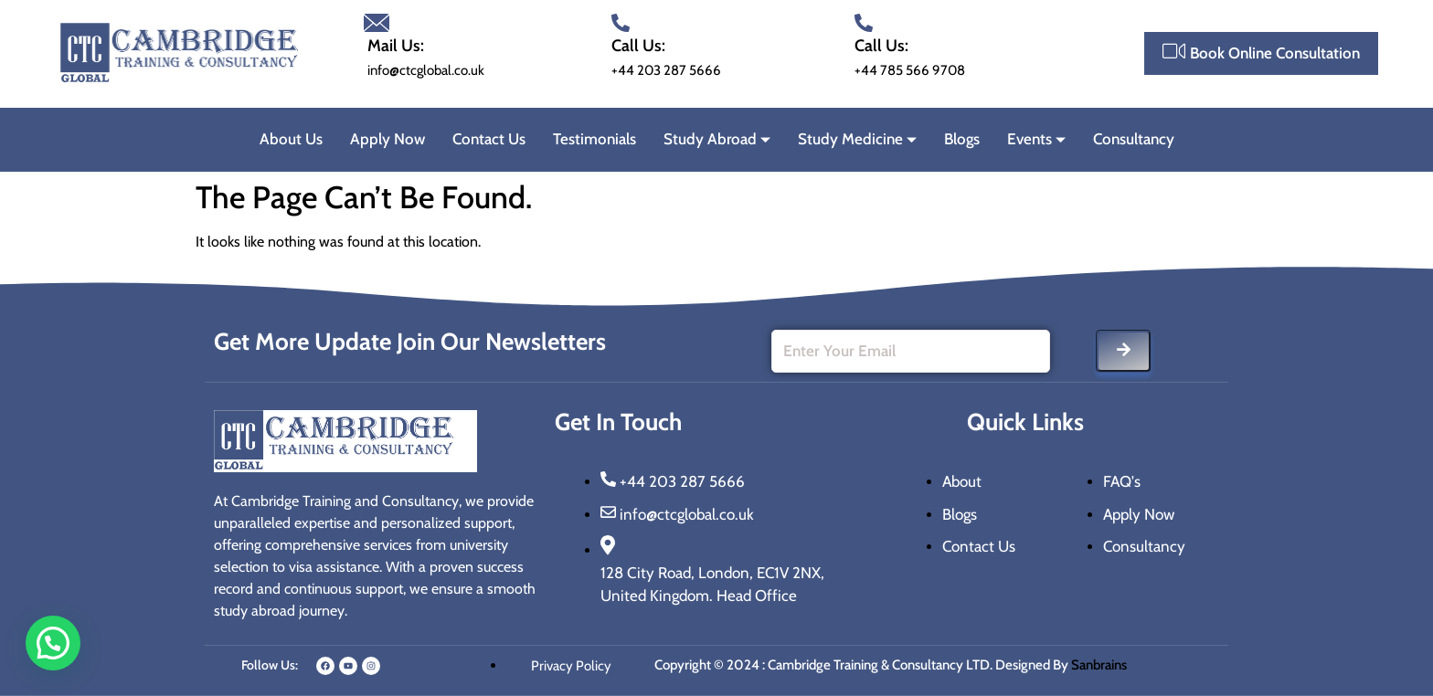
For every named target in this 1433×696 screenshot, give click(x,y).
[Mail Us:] (376, 23)
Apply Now (387, 139)
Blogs (962, 139)
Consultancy (1133, 139)
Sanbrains (1100, 665)
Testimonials (594, 139)
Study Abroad (716, 139)
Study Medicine (857, 139)
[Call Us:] (620, 23)
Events (1036, 139)
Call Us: (638, 46)
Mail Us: (395, 46)
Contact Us (488, 139)
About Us (291, 139)
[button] (53, 643)
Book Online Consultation (1261, 51)
